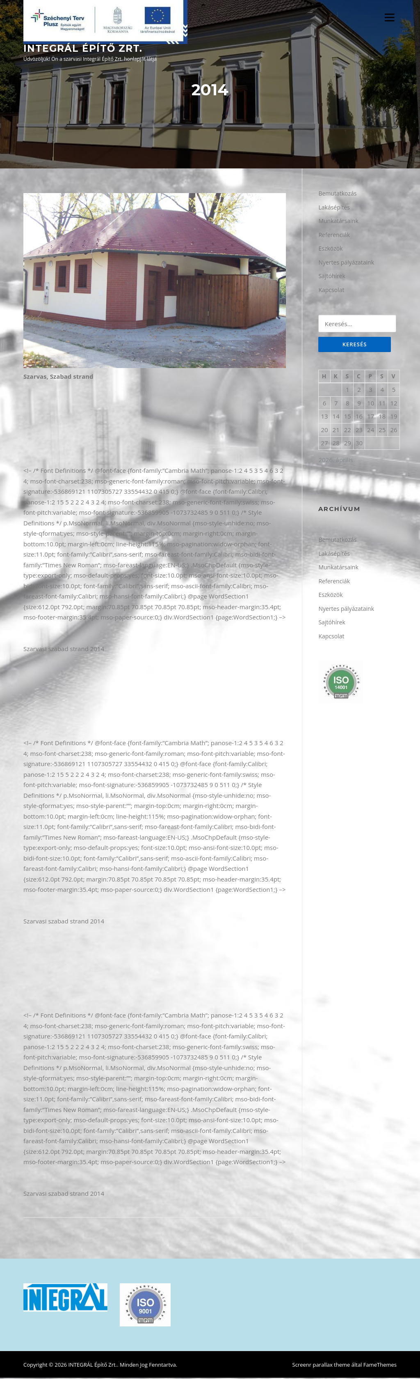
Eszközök (330, 249)
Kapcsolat (331, 291)
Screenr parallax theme (321, 1366)
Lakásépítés (333, 208)
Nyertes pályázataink (346, 263)
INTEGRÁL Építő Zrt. (82, 48)
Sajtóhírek (331, 277)
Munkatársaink (338, 222)
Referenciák (334, 235)
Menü (389, 17)
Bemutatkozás (337, 194)
